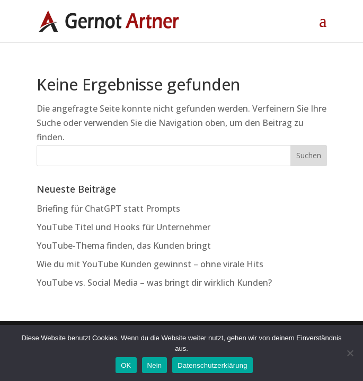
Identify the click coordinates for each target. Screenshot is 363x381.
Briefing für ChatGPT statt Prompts (108, 208)
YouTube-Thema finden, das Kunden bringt (124, 245)
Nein (154, 365)
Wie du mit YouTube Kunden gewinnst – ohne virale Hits (150, 264)
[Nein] (349, 353)
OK (126, 365)
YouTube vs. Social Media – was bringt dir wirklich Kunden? (154, 282)
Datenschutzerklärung (212, 365)
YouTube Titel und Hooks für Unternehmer (123, 227)
